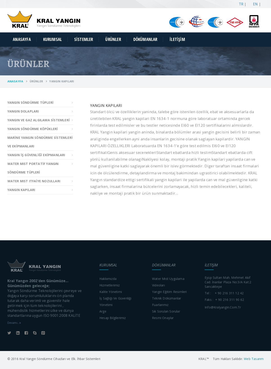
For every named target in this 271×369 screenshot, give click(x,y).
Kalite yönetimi (110, 292)
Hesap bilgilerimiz (112, 318)
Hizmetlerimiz (109, 285)
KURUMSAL (52, 39)
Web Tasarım (253, 359)
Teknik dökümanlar (166, 298)
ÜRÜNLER (113, 39)
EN (254, 4)
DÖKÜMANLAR (145, 39)
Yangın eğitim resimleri (169, 292)
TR (240, 4)
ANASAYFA (22, 39)
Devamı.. (14, 323)
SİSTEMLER (83, 39)
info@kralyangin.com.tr (223, 307)
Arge (102, 311)
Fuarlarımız (160, 305)
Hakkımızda (107, 279)
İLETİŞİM (177, 39)
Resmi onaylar (163, 318)
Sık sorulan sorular (166, 311)
